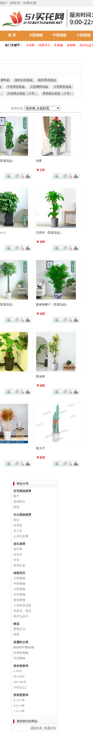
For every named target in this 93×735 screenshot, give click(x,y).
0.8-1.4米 (19, 705)
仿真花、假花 (22, 610)
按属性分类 (20, 642)
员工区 (17, 530)
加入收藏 (16, 176)
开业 (16, 560)
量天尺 (40, 448)
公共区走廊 (20, 536)
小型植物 (19, 589)
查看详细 (22, 176)
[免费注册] (30, 3)
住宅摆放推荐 (22, 491)
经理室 (17, 525)
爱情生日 (19, 629)
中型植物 (59, 35)
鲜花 (16, 624)
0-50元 (17, 671)
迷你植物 (19, 600)
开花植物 (19, 658)
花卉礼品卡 (20, 616)
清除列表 (36, 728)
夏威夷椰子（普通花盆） (52, 304)
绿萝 (39, 161)
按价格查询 (20, 666)
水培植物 (19, 594)
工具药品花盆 (22, 605)
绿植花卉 (19, 573)
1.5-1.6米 (19, 711)
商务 (16, 634)
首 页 (12, 35)
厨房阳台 (19, 501)
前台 (16, 520)
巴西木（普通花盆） (49, 232)
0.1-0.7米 (19, 700)
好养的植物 (20, 652)
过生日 (17, 554)
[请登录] (15, 3)
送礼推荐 (19, 544)
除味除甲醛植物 (23, 647)
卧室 (16, 507)
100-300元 (19, 682)
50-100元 (19, 676)
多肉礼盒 (19, 565)
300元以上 (20, 687)
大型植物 (36, 35)
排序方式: (17, 108)
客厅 (16, 496)
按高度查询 (20, 695)
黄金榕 (40, 376)
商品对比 (28, 176)
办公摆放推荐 (22, 514)
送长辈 (17, 549)
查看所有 (50, 728)
